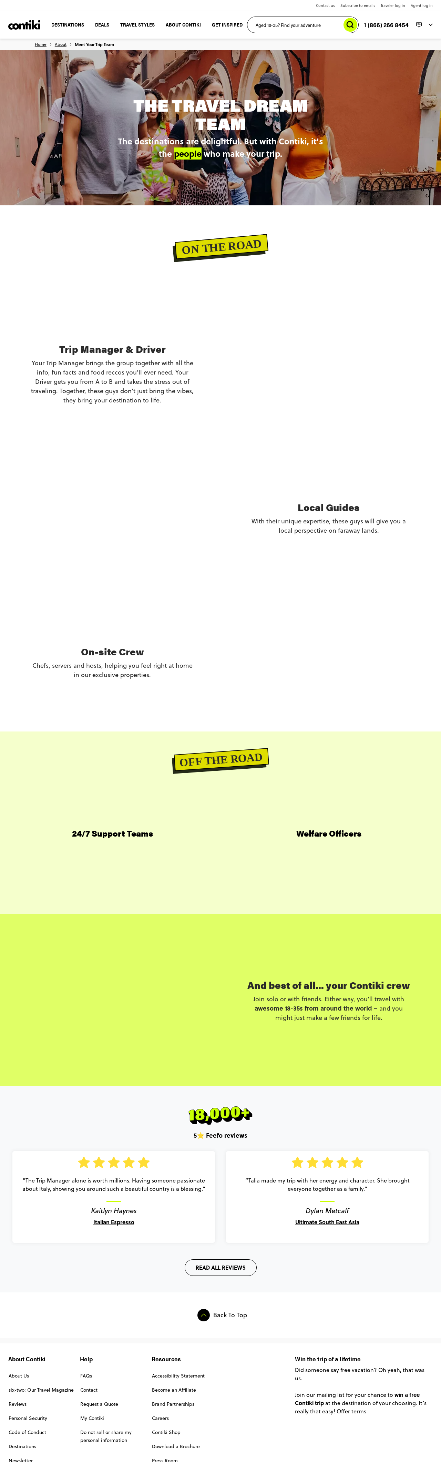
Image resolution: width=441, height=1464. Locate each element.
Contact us (325, 5)
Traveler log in (393, 5)
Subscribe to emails (357, 5)
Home (41, 44)
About (60, 44)
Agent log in (422, 5)
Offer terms (351, 1411)
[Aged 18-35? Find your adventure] (303, 25)
